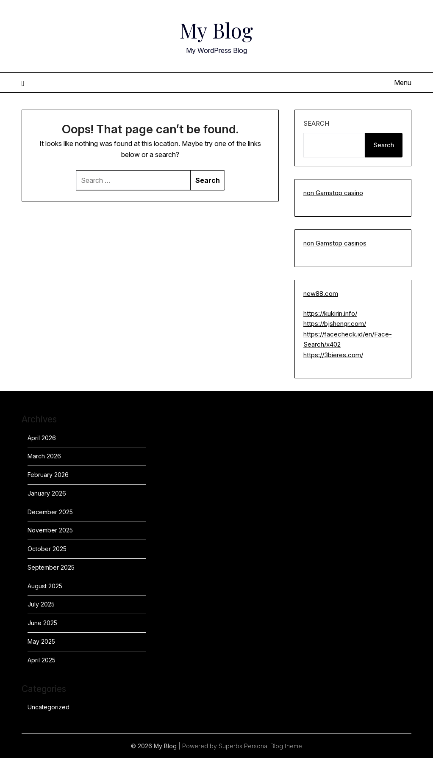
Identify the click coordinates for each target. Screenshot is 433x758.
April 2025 (42, 660)
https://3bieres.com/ (333, 355)
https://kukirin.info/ (330, 313)
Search (316, 123)
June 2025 (42, 622)
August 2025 (45, 586)
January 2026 (47, 493)
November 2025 (50, 530)
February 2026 (48, 474)
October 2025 (47, 548)
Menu (402, 82)
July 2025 (41, 604)
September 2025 (51, 567)
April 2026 (42, 437)
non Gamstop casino (333, 193)
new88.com (320, 293)
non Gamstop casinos (334, 243)
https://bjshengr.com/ (334, 324)
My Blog (216, 30)
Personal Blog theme (273, 746)
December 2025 (50, 511)
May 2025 (41, 641)
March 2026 (44, 456)
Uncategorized (48, 707)
